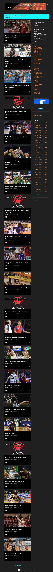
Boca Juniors (37, 71)
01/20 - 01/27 (38, 187)
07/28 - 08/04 (38, 127)
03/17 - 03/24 (38, 172)
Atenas (35, 69)
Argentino (36, 68)
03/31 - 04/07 (38, 167)
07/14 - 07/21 (38, 132)
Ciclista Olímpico (38, 72)
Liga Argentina (38, 47)
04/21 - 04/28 (38, 162)
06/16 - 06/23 (38, 142)
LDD (35, 55)
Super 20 (36, 51)
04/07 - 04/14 (38, 164)
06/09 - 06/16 (38, 145)
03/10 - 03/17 (38, 174)
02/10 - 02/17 (38, 179)
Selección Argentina (39, 54)
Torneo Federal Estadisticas (38, 62)
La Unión (36, 81)
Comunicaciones (38, 73)
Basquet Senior (36, 98)
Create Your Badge (43, 98)
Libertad (36, 83)
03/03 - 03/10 (38, 177)
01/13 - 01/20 (38, 189)
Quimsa (36, 88)
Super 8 (36, 52)
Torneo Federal (38, 48)
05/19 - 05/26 (38, 152)
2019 (35, 122)
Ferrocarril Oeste (38, 76)
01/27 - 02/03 (38, 184)
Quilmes (36, 87)
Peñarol (36, 85)
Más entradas (18, 565)
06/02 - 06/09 (38, 147)
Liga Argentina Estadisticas (38, 60)
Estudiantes (37, 75)
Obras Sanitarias (38, 84)
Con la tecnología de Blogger (26, 570)
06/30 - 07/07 (38, 137)
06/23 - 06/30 (38, 140)
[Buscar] (48, 4)
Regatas (36, 89)
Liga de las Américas (39, 50)
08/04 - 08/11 (38, 125)
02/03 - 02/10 (38, 182)
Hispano (36, 79)
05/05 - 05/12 (38, 157)
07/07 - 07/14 (38, 135)
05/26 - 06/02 (38, 150)
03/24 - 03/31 (38, 169)
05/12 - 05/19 (38, 155)
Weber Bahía (37, 93)
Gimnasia (36, 77)
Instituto (36, 80)
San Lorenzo (37, 91)
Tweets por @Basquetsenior (38, 114)
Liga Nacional (37, 46)
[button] (29, 41)
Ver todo (7, 17)
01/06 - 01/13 (38, 192)
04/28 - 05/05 (38, 159)
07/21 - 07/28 (38, 130)
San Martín (37, 92)
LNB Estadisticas (38, 58)
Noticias (36, 56)
